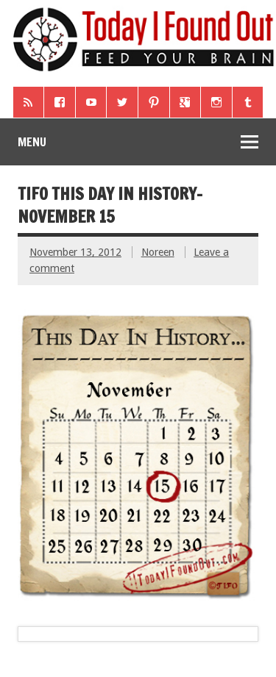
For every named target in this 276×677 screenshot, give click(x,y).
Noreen (157, 252)
